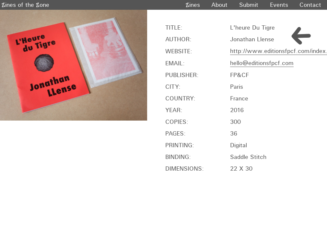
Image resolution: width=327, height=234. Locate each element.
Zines (193, 4)
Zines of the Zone (25, 4)
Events (279, 4)
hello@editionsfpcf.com (262, 63)
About (219, 4)
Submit (248, 4)
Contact (310, 4)
